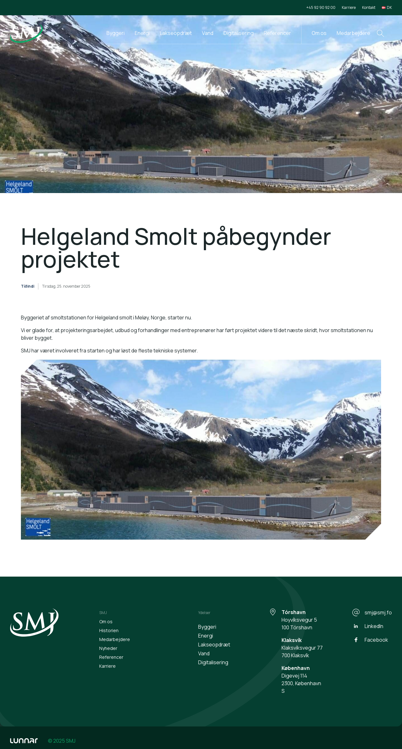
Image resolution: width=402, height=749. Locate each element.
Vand (207, 33)
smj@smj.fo (372, 612)
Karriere (349, 7)
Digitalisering (239, 33)
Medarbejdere (353, 33)
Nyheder (108, 648)
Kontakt (368, 7)
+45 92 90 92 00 (320, 7)
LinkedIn (367, 626)
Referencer (277, 33)
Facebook (370, 640)
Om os (319, 33)
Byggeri (116, 33)
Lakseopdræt (176, 33)
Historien (109, 630)
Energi (142, 33)
